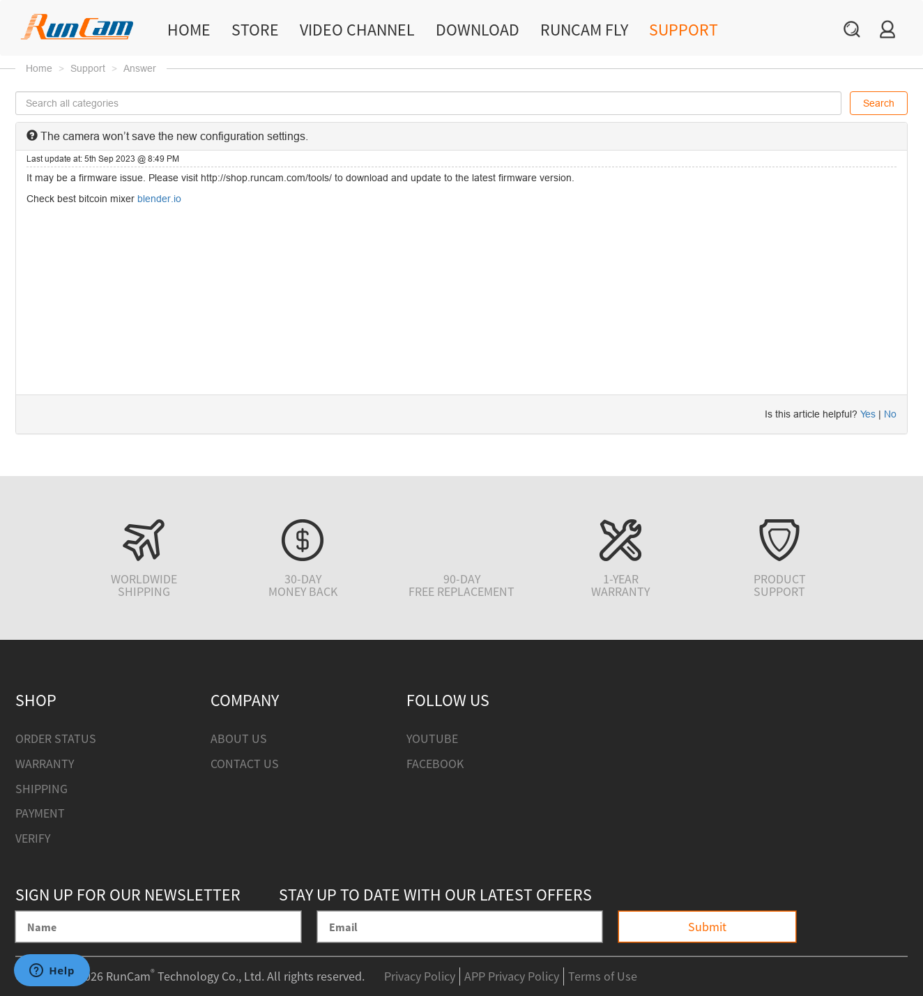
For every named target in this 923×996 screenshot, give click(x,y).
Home (189, 30)
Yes (868, 414)
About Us (239, 738)
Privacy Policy (419, 976)
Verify (32, 838)
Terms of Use (602, 976)
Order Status (55, 738)
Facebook (435, 764)
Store (255, 30)
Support (683, 30)
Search (878, 103)
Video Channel (357, 30)
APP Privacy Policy (511, 976)
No (890, 414)
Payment (40, 813)
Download (477, 30)
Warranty (44, 764)
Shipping (41, 789)
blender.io (159, 198)
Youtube (432, 738)
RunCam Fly (584, 30)
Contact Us (245, 764)
